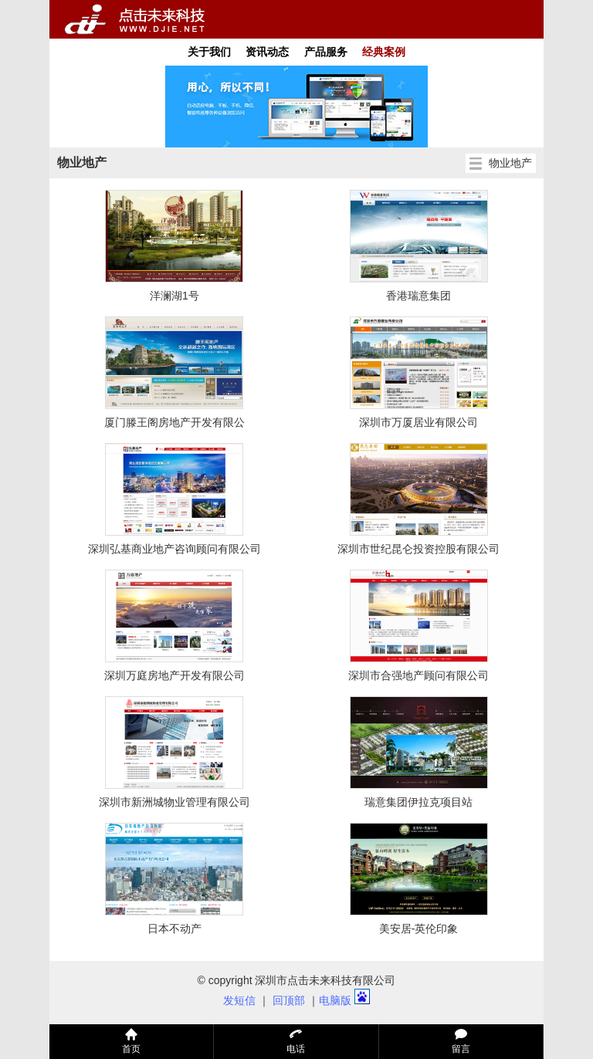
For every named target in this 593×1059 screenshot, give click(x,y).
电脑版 (335, 1000)
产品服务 (325, 52)
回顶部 (289, 1000)
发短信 (239, 1000)
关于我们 (209, 52)
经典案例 (383, 52)
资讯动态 (267, 52)
